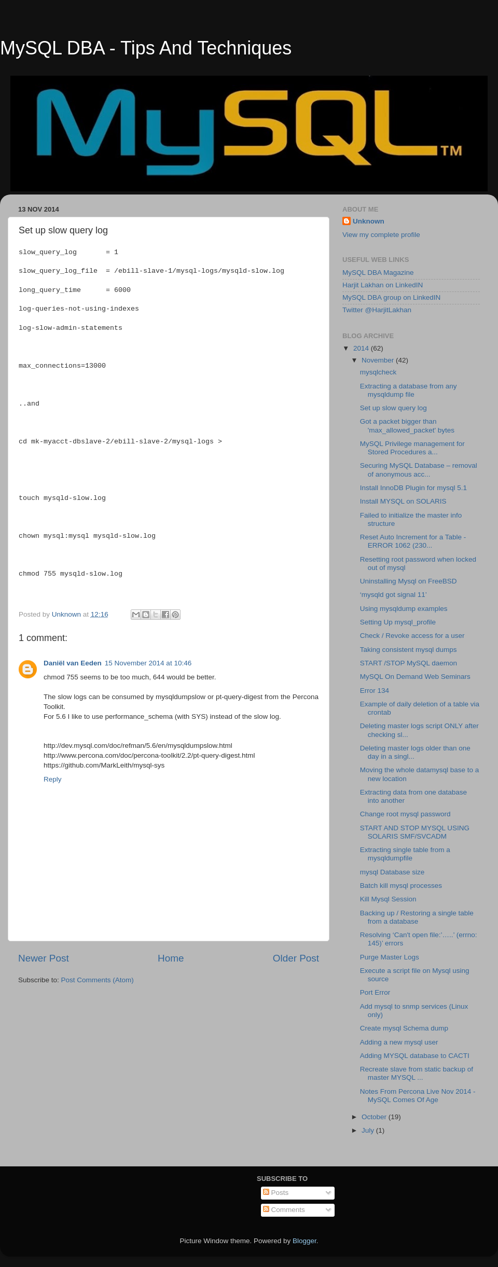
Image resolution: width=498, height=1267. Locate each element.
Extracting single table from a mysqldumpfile (405, 854)
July (369, 1130)
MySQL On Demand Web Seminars (415, 676)
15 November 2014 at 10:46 (148, 663)
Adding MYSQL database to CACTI (414, 1056)
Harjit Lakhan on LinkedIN (382, 285)
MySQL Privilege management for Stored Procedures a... (412, 448)
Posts (276, 1192)
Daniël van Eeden (73, 663)
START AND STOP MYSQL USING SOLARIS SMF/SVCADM (414, 832)
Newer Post (43, 958)
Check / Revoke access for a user (412, 635)
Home (171, 958)
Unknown (368, 221)
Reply (53, 779)
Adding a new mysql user (399, 1042)
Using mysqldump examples (404, 608)
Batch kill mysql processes (401, 885)
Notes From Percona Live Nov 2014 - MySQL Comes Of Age (418, 1096)
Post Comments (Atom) (97, 980)
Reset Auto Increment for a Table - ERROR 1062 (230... (413, 541)
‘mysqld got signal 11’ (393, 594)
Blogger (304, 1241)
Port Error (375, 992)
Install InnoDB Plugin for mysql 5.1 (413, 488)
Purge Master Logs (389, 957)
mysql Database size (392, 872)
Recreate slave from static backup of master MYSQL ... (416, 1073)
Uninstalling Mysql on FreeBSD (408, 581)
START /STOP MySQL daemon (408, 663)
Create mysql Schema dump (404, 1028)
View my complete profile (381, 235)
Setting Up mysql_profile (398, 622)
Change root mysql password (405, 814)
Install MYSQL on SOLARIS (403, 501)
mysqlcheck (378, 372)
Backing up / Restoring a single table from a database (417, 917)
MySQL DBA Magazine (378, 272)
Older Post (296, 958)
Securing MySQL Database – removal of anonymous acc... (418, 470)
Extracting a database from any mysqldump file (408, 390)
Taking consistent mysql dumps (408, 649)
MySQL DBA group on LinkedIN (391, 297)
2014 (362, 348)
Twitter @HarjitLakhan (376, 310)
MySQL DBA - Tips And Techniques (146, 48)
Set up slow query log (393, 408)
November (379, 360)
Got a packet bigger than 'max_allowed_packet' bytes (407, 425)
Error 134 (374, 690)
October (375, 1117)
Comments (284, 1210)
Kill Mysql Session (388, 899)
